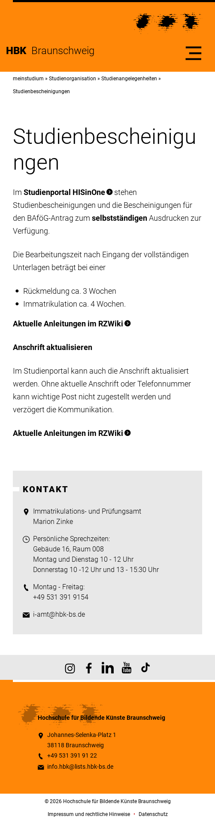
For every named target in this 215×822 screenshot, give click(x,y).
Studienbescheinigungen (41, 91)
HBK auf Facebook (88, 667)
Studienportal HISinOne (64, 192)
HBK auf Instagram (70, 667)
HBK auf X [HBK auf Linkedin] (108, 667)
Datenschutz (153, 814)
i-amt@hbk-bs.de (59, 614)
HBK (18, 51)
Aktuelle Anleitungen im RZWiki (68, 323)
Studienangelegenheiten (129, 79)
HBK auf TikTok (145, 667)
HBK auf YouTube (126, 667)
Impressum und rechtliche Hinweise (89, 814)
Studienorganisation (72, 79)
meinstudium (28, 79)
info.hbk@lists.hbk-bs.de (80, 766)
